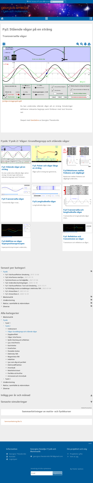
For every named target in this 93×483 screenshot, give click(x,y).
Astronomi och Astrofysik (17, 376)
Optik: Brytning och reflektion (18, 340)
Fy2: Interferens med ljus (19, 277)
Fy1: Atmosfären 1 (17, 291)
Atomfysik (11, 368)
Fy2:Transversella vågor (13, 199)
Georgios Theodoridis (17, 454)
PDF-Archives (32, 1)
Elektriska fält (13, 354)
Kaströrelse (12, 345)
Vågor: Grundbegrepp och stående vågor (22, 332)
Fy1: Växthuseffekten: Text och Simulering (25, 286)
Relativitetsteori (14, 370)
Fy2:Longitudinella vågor (44, 201)
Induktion (11, 359)
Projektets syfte (76, 454)
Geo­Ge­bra (35, 120)
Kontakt (46, 1)
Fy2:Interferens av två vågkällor (21, 280)
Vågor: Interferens (14, 337)
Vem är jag (74, 456)
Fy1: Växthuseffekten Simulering (22, 274)
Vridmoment (12, 329)
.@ (48, 456)
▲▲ (90, 443)
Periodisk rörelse (14, 351)
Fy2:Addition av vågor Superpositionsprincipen (13, 242)
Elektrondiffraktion (15, 365)
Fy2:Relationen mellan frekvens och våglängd (73, 171)
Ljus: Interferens (14, 343)
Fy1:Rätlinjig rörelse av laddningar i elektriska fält (28, 288)
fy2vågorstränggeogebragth (12, 101)
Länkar (40, 1)
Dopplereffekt (13, 334)
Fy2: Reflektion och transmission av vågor (73, 237)
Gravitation (12, 348)
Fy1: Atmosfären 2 (17, 294)
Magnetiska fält (14, 357)
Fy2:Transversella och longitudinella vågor (73, 211)
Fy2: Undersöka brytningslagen (21, 283)
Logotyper (13, 459)
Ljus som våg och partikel (17, 362)
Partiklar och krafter (15, 373)
